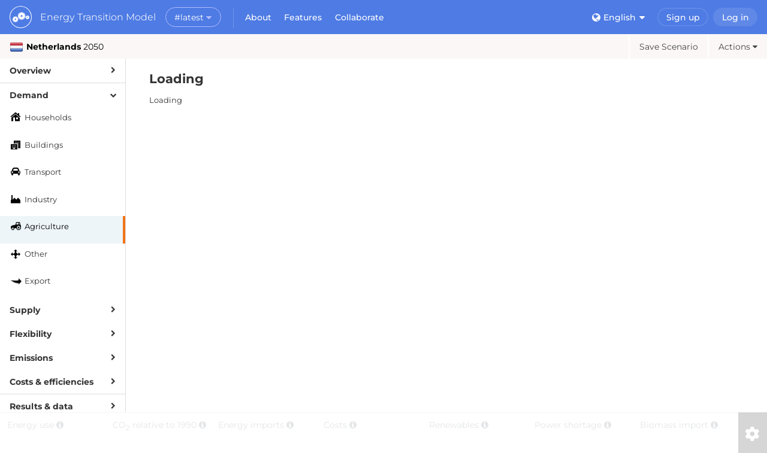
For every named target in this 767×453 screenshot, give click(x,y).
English (618, 17)
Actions (737, 46)
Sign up (683, 17)
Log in (735, 17)
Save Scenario (668, 46)
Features (303, 17)
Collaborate (359, 17)
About (258, 17)
